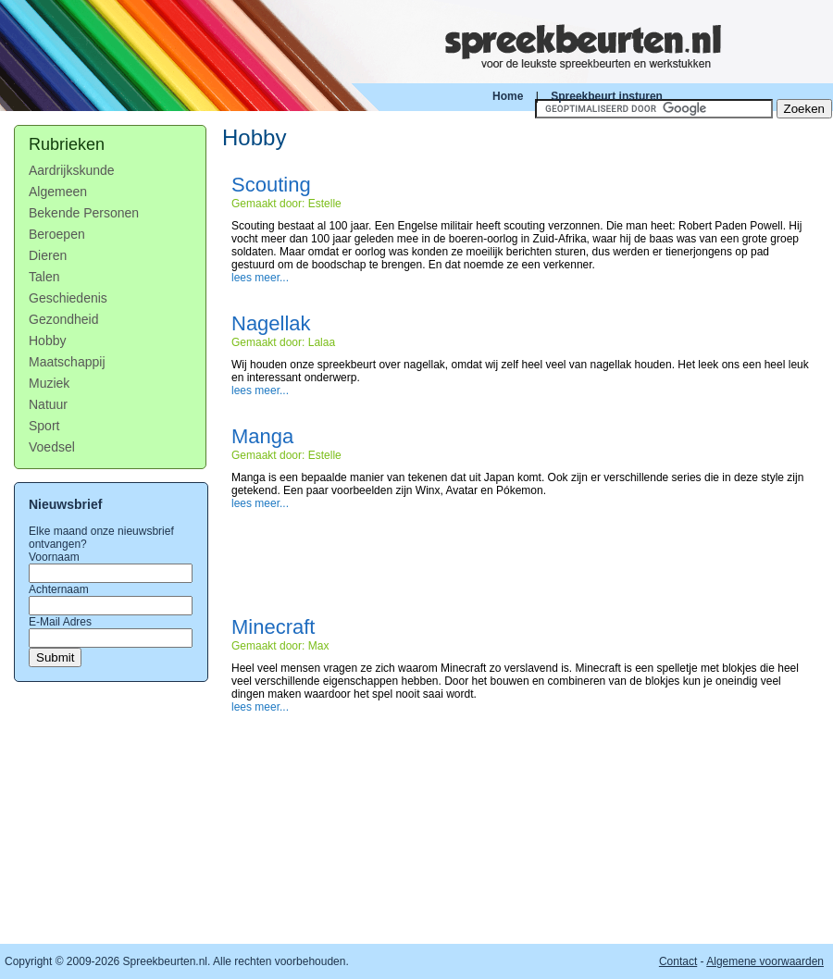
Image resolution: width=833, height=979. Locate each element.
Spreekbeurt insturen (607, 96)
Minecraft (273, 626)
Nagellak (271, 323)
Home (507, 96)
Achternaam (59, 589)
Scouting (271, 184)
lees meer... (260, 277)
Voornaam (54, 557)
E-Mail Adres (60, 621)
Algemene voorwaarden (765, 961)
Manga (262, 436)
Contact (678, 961)
